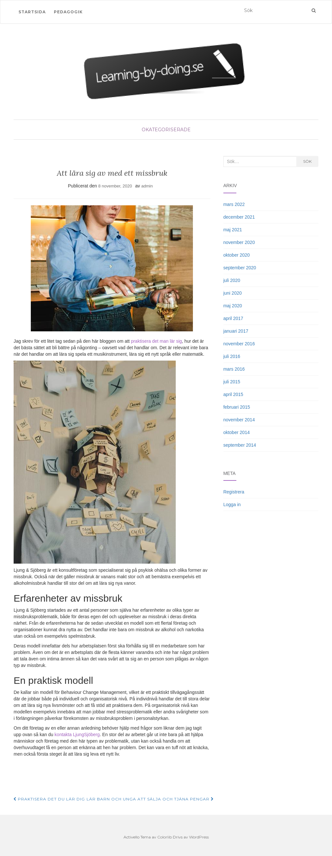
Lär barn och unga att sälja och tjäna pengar (150, 799)
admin (147, 186)
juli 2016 (231, 356)
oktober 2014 (236, 432)
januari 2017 (235, 331)
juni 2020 (232, 293)
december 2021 (239, 217)
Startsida (32, 11)
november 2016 (239, 343)
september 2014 (239, 445)
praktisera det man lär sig (156, 341)
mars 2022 (234, 204)
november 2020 (239, 242)
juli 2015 (231, 381)
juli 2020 (231, 280)
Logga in (232, 504)
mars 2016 (234, 369)
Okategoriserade (166, 130)
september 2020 (239, 267)
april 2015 (233, 394)
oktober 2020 (236, 255)
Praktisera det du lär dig (49, 799)
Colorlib (164, 837)
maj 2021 (232, 229)
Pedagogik (68, 11)
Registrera (233, 491)
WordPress (199, 837)
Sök (307, 161)
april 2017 (233, 318)
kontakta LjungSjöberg (77, 734)
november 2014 (239, 419)
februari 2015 (236, 407)
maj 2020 (232, 305)
